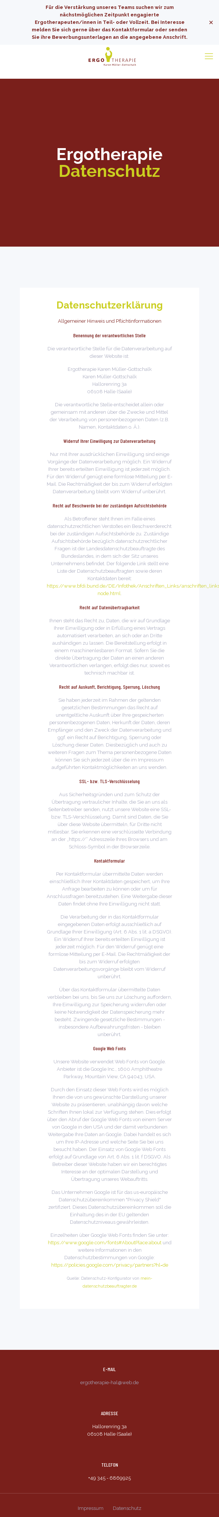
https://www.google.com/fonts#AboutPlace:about (104, 1242)
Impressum (91, 1508)
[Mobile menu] (209, 56)
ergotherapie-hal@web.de (109, 1382)
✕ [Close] (211, 22)
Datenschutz (127, 1508)
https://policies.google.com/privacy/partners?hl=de (109, 1265)
